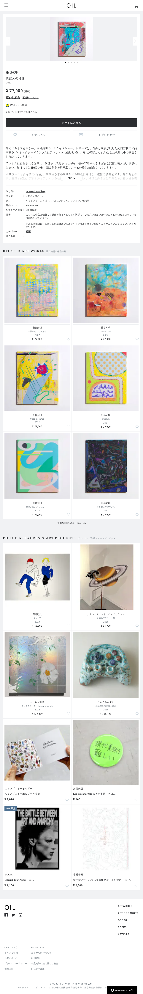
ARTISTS (123, 934)
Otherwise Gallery (35, 191)
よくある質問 (11, 952)
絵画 (28, 231)
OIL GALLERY (38, 947)
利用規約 (35, 958)
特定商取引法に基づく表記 (44, 963)
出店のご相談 (38, 969)
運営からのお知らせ (41, 952)
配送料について (31, 97)
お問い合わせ (107, 134)
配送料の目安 (13, 97)
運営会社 (8, 969)
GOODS (122, 920)
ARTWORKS (125, 906)
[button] (135, 41)
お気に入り (39, 134)
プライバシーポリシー (15, 963)
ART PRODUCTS (128, 913)
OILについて (10, 947)
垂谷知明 (12, 72)
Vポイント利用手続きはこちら (21, 112)
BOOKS (122, 927)
